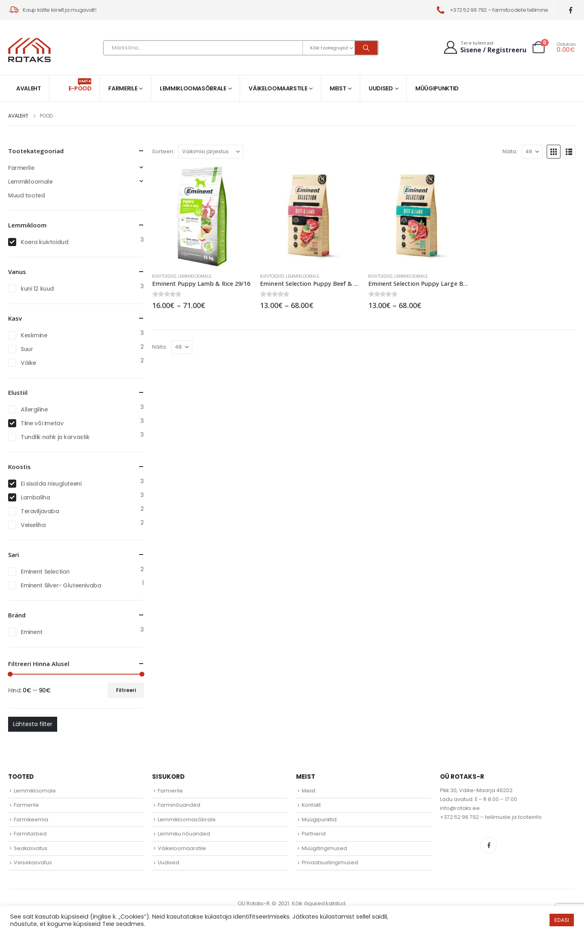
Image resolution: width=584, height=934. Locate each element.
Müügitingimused (324, 848)
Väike (28, 363)
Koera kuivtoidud (44, 242)
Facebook (489, 845)
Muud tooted (26, 195)
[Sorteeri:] (210, 152)
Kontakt (311, 804)
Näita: (509, 151)
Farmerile (122, 88)
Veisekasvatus (33, 862)
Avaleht (28, 88)
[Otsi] (366, 48)
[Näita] (532, 152)
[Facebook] (571, 10)
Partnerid (314, 833)
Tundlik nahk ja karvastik (55, 437)
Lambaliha (35, 497)
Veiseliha (33, 525)
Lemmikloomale (194, 276)
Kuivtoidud (164, 276)
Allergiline (34, 409)
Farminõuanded (179, 804)
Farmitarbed (30, 833)
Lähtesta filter (32, 724)
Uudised (381, 88)
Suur (27, 349)
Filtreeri (126, 690)
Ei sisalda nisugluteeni (51, 484)
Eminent (32, 632)
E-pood (80, 85)
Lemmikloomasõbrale (193, 88)
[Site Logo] (29, 50)
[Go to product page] (202, 216)
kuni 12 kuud (37, 289)
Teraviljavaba (40, 511)
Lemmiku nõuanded (184, 833)
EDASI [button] (561, 920)
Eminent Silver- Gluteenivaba (61, 585)
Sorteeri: (163, 151)
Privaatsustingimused (330, 862)
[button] (553, 152)
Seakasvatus (30, 848)
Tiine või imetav (42, 423)
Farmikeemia (31, 819)
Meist (338, 88)
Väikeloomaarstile (278, 88)
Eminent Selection (45, 572)
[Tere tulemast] (484, 47)
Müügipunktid (437, 88)
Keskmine (34, 335)
